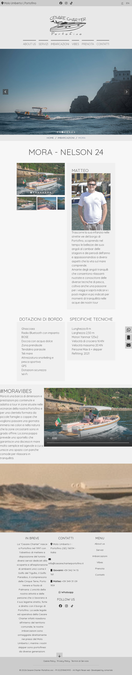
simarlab (108, 670)
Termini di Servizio (80, 661)
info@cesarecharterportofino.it (66, 563)
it (122, 3)
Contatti (103, 44)
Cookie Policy (49, 661)
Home (50, 137)
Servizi (43, 44)
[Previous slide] (5, 92)
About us (29, 44)
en (127, 3)
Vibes (75, 44)
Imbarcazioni (60, 44)
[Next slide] (126, 92)
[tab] (57, 132)
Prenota (88, 44)
